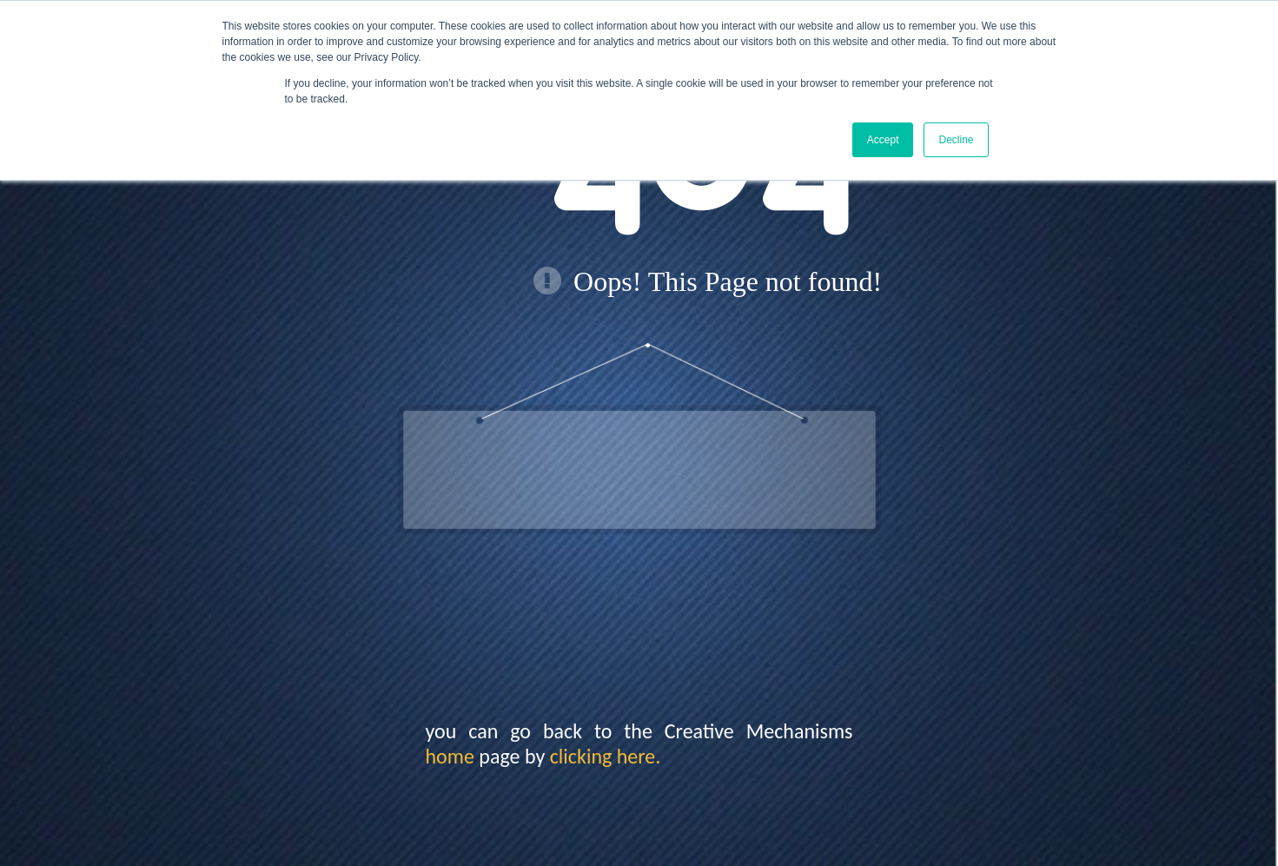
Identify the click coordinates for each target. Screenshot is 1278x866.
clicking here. (605, 756)
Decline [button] (955, 140)
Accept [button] (883, 140)
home (450, 756)
